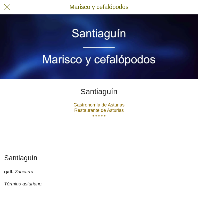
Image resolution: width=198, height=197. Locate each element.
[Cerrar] (7, 7)
